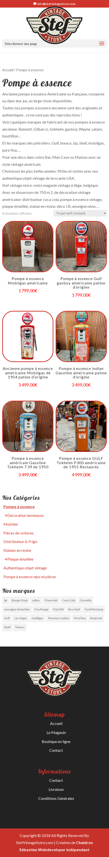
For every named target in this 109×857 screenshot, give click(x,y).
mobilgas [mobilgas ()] (37, 618)
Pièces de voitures (18, 533)
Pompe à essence (19, 506)
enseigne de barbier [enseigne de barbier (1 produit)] (17, 609)
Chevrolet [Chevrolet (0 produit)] (51, 600)
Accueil (7, 70)
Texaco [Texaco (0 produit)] (19, 627)
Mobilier (10, 524)
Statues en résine (17, 550)
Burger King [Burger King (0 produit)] (19, 600)
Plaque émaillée (20, 559)
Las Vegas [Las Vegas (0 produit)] (20, 618)
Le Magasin (56, 732)
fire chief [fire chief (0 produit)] (74, 609)
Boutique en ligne (56, 741)
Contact (56, 750)
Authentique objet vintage (25, 567)
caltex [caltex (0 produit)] (36, 600)
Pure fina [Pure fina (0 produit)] (80, 618)
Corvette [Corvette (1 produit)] (85, 600)
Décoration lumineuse (25, 515)
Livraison (56, 789)
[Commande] (80, 213)
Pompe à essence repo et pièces (29, 576)
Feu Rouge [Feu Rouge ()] (42, 609)
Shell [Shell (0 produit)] (7, 627)
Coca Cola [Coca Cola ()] (68, 600)
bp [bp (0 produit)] (5, 600)
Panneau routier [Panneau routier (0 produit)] (58, 618)
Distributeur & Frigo (20, 541)
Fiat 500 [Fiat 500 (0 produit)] (58, 609)
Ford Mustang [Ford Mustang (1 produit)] (94, 609)
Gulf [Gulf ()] (7, 618)
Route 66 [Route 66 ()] (96, 618)
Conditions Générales (56, 798)
